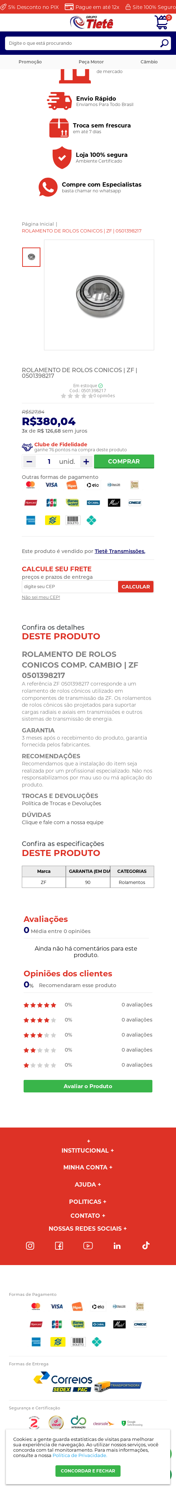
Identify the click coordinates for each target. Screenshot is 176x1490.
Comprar (124, 461)
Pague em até (97, 7)
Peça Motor (91, 61)
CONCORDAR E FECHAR (88, 1471)
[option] (31, 257)
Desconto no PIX (33, 7)
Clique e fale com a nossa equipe (62, 822)
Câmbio (149, 61)
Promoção (30, 61)
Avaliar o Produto (88, 1086)
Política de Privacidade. (80, 1455)
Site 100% (154, 7)
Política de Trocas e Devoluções (61, 803)
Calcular (136, 586)
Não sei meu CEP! (41, 597)
